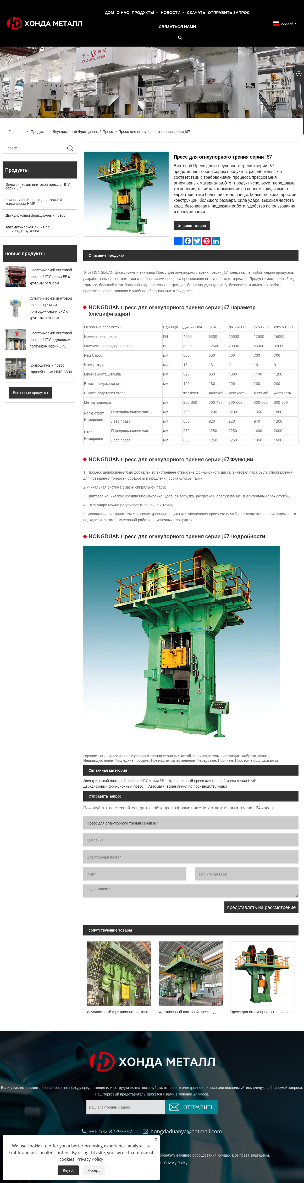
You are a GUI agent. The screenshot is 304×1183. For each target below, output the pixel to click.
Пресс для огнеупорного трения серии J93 (264, 1011)
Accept (94, 1170)
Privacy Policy (89, 1159)
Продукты (39, 131)
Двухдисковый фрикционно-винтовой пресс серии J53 (121, 1011)
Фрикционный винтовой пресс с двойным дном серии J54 (193, 1011)
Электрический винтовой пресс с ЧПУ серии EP (37, 186)
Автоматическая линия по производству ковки (27, 229)
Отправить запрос (192, 225)
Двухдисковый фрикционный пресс (83, 131)
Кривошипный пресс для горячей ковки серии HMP (33, 201)
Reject (68, 1170)
